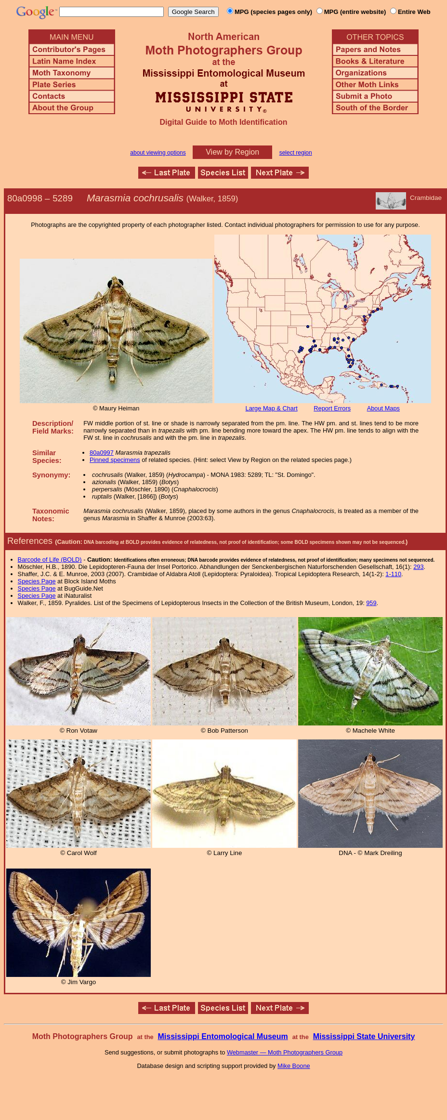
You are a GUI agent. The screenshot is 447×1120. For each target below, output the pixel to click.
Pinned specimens (115, 459)
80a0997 (102, 452)
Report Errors (332, 408)
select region (295, 152)
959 (371, 602)
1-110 (393, 574)
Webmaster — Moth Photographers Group (284, 1052)
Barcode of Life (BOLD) (50, 559)
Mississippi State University (364, 1036)
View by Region (232, 152)
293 (418, 566)
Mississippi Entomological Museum (223, 1036)
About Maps (383, 408)
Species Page (37, 581)
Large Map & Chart (272, 408)
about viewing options (157, 152)
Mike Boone (293, 1065)
